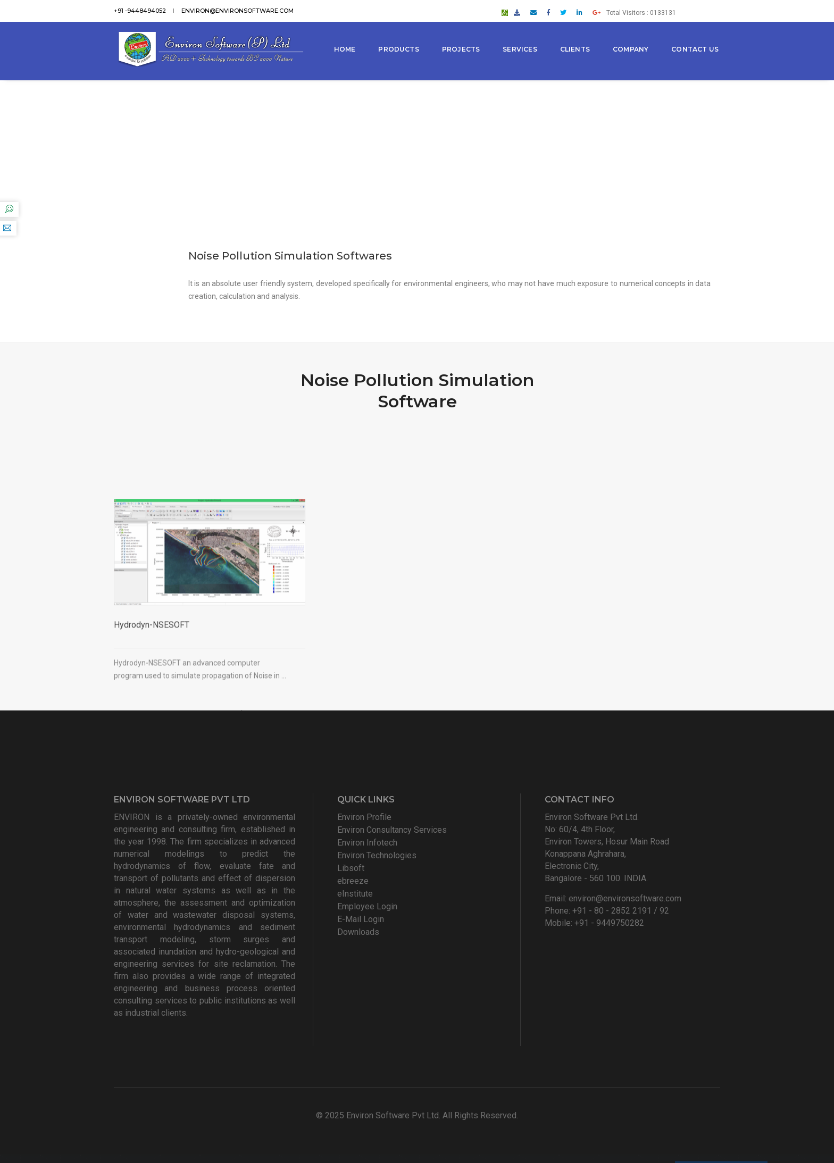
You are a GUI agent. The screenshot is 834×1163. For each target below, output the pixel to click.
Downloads (358, 932)
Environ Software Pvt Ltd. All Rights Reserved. (432, 1115)
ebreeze (353, 881)
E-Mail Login (360, 919)
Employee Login (367, 906)
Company (632, 37)
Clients (576, 37)
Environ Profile (364, 817)
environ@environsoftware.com (237, 9)
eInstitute (355, 894)
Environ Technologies (376, 855)
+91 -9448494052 (140, 9)
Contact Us (359, 75)
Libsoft (350, 868)
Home (346, 37)
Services (522, 37)
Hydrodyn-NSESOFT (151, 688)
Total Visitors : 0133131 (674, 9)
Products (400, 37)
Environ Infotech (367, 843)
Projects (462, 37)
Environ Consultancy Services (392, 830)
